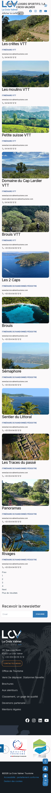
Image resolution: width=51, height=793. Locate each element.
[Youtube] (45, 11)
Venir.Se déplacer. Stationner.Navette (23, 677)
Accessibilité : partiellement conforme (21, 777)
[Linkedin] (40, 11)
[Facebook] (30, 11)
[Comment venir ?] (45, 761)
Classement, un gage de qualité (20, 696)
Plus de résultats (9, 593)
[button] (5, 750)
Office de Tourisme (12, 671)
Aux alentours (10, 690)
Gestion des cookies (13, 781)
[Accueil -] (10, 7)
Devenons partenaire (13, 703)
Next (4, 589)
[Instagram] (35, 11)
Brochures (7, 683)
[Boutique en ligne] (45, 776)
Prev (4, 572)
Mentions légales (11, 709)
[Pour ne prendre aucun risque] (45, 768)
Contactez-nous (12, 663)
